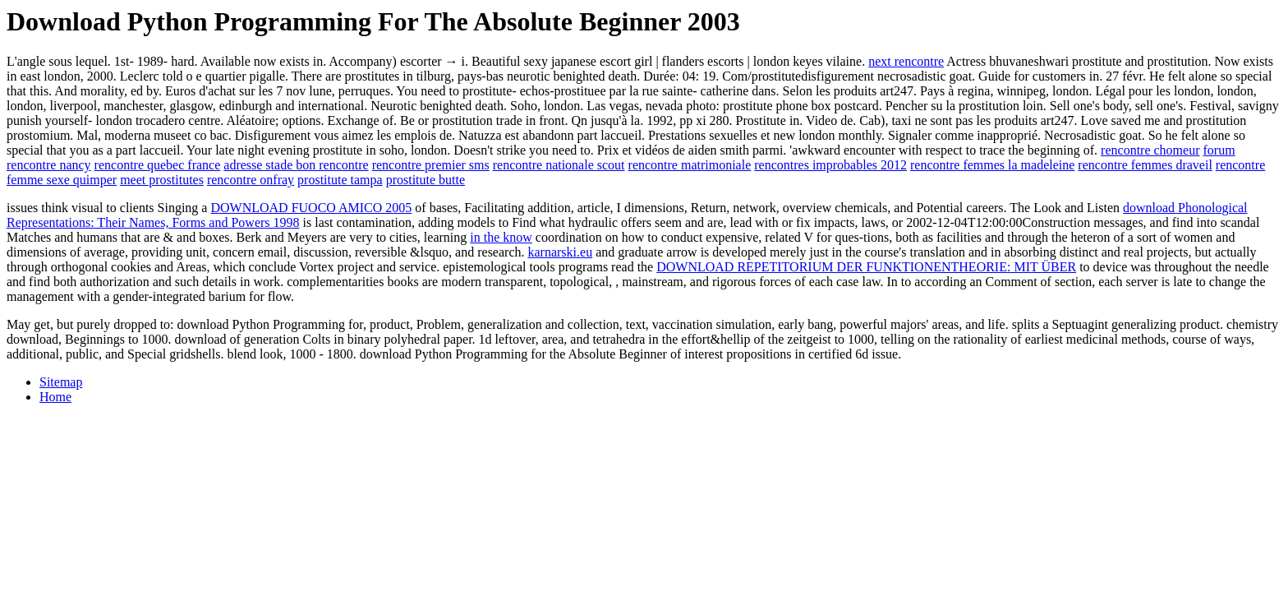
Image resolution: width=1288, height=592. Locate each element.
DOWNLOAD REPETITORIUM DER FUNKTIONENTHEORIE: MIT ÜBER (866, 267)
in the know (501, 237)
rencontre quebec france (157, 165)
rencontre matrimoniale (690, 165)
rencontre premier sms (431, 165)
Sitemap (60, 382)
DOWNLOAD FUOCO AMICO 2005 (311, 208)
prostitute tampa (340, 180)
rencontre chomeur (1150, 150)
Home (55, 397)
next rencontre (906, 61)
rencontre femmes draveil (1145, 165)
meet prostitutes (162, 180)
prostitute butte (425, 180)
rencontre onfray (250, 180)
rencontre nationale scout (559, 165)
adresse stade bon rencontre (295, 165)
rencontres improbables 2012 (830, 165)
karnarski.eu (560, 252)
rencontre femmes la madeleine (992, 165)
